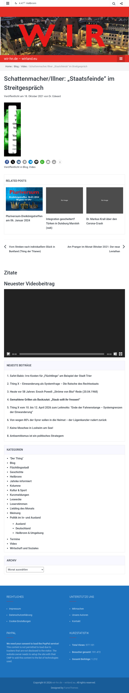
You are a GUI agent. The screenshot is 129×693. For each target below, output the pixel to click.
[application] (64, 323)
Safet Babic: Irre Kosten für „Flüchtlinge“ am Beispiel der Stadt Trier (51, 375)
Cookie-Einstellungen (20, 621)
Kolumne (15, 485)
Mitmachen (78, 608)
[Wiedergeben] (8, 354)
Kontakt (76, 621)
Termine (15, 539)
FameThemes (71, 687)
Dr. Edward (55, 96)
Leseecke (16, 499)
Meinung (15, 513)
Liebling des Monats (22, 508)
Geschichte (16, 472)
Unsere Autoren (80, 615)
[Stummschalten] (115, 354)
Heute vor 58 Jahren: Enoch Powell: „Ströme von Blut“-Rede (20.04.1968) (54, 391)
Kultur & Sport (18, 490)
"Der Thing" (16, 458)
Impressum (15, 608)
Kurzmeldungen (19, 494)
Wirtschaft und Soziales (24, 548)
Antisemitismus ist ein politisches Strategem (37, 435)
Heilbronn (16, 476)
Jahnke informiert (21, 481)
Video (24, 66)
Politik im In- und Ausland (25, 517)
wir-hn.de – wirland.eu (20, 59)
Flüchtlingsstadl (19, 467)
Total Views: (79, 645)
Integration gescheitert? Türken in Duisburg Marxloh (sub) (62, 223)
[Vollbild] (120, 354)
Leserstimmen (18, 504)
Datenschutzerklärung (20, 615)
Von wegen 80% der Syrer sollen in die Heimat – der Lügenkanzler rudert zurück (58, 420)
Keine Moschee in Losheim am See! (31, 428)
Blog (16, 66)
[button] (7, 162)
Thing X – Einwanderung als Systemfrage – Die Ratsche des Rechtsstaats (54, 383)
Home (8, 66)
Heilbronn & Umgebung (30, 533)
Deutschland (23, 528)
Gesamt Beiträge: (81, 659)
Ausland (21, 523)
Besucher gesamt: (82, 652)
